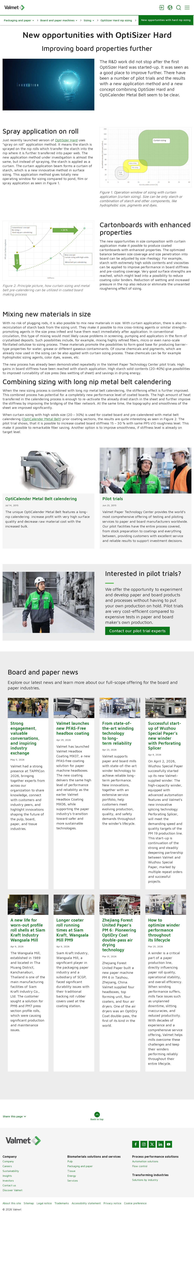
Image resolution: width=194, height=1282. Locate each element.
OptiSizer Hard (66, 140)
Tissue (71, 1170)
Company (8, 1161)
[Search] (178, 7)
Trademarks (61, 1203)
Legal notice (44, 1203)
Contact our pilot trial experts (137, 630)
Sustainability (11, 1170)
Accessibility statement (86, 1203)
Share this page (14, 1116)
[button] (19, 20)
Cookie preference (135, 1203)
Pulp (70, 1161)
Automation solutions (145, 1161)
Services (72, 1180)
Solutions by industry (145, 1179)
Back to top (97, 1116)
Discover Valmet (12, 1190)
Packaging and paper (80, 1166)
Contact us (9, 1185)
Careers (7, 1166)
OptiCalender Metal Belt (41, 419)
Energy (71, 1175)
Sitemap (29, 1203)
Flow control (139, 1166)
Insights (7, 1175)
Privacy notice (112, 1203)
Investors (8, 1180)
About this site (12, 1203)
